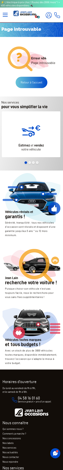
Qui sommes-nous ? (13, 429)
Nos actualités (10, 452)
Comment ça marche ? (14, 433)
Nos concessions (12, 438)
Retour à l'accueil (31, 82)
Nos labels (8, 443)
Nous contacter (11, 457)
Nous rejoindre (10, 461)
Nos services (9, 447)
